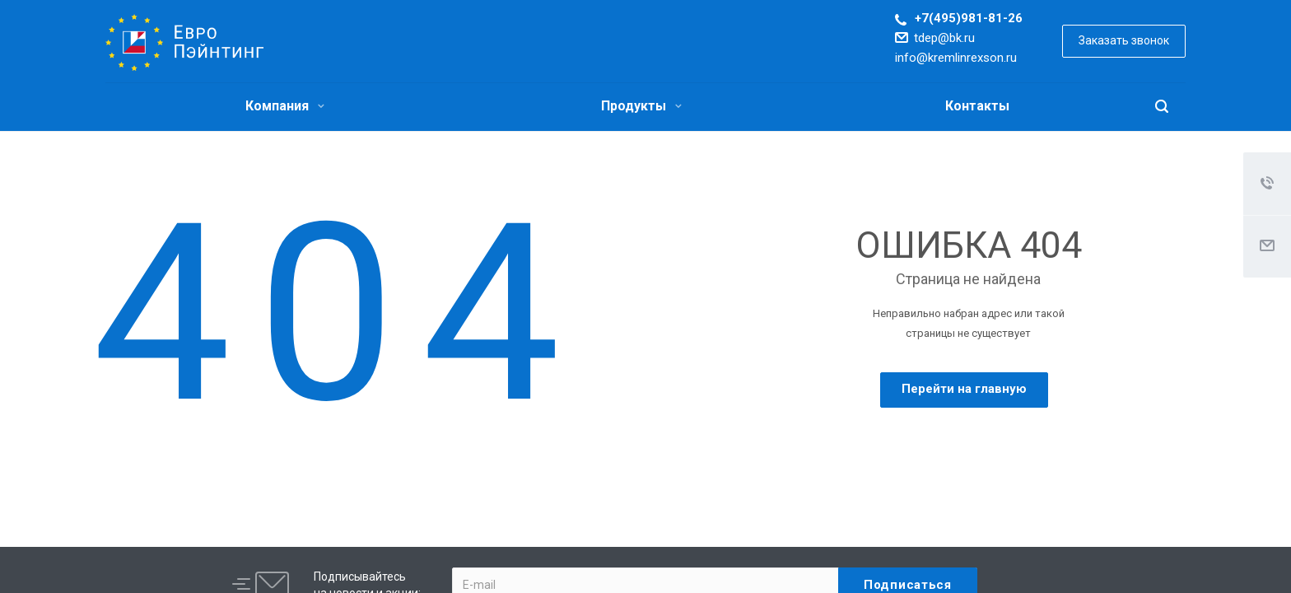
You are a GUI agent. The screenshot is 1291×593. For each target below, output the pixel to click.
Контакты (977, 106)
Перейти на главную (964, 388)
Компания (284, 106)
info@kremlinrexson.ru (956, 57)
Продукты (641, 106)
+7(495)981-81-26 (969, 18)
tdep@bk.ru (944, 37)
